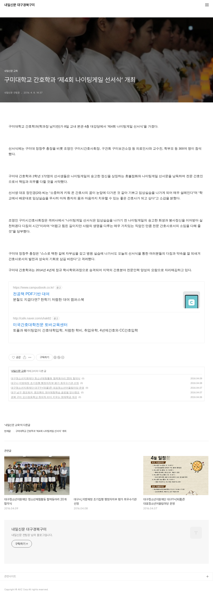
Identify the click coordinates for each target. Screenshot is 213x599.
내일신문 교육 (18, 371)
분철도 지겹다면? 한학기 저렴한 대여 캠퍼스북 (48, 299)
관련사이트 (10, 576)
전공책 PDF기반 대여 (31, 294)
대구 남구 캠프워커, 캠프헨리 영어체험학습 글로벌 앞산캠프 (45, 392)
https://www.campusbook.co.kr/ (33, 287)
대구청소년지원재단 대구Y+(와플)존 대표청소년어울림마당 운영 (47, 387)
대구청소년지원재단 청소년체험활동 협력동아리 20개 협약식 (45, 378)
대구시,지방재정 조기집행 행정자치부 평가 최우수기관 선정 (45, 383)
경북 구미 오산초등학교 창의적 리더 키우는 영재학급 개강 (44, 397)
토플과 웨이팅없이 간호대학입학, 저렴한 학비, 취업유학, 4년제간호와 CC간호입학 (75, 330)
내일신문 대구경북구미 (19, 5)
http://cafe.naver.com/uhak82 (32, 318)
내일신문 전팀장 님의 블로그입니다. (32, 535)
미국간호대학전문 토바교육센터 (40, 325)
